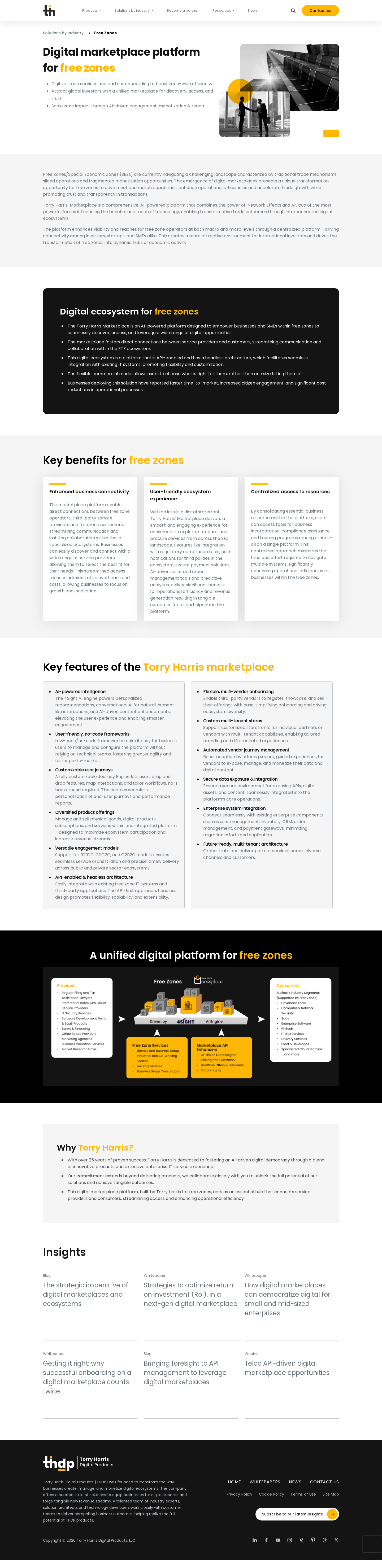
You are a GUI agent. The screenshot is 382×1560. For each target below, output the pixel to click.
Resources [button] (222, 10)
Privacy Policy (240, 1494)
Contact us (320, 10)
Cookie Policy (271, 1494)
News (253, 10)
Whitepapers (265, 1482)
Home (234, 1482)
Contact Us (324, 1482)
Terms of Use (303, 1494)
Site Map (331, 1494)
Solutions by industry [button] (132, 10)
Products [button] (90, 10)
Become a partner (183, 10)
